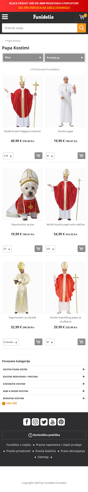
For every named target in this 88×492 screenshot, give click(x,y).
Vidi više (11, 403)
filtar (8, 57)
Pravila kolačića (45, 451)
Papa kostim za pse (22, 224)
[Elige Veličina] (8, 155)
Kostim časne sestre (15, 369)
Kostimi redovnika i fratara (20, 376)
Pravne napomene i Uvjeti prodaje (59, 445)
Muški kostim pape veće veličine (66, 224)
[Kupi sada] (38, 155)
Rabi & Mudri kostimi (15, 391)
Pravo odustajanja (73, 451)
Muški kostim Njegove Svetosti (22, 131)
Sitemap (43, 457)
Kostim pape (65, 131)
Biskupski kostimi (13, 398)
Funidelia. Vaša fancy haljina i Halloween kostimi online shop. (43, 17)
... (3, 40)
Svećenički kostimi (14, 383)
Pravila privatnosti (18, 451)
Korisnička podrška (44, 435)
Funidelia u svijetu (18, 445)
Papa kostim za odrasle (22, 317)
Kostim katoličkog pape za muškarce (65, 319)
